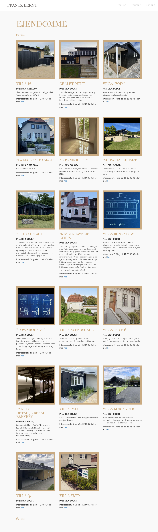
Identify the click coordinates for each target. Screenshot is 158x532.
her (22, 102)
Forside (122, 5)
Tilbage (23, 35)
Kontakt (136, 5)
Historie (150, 5)
